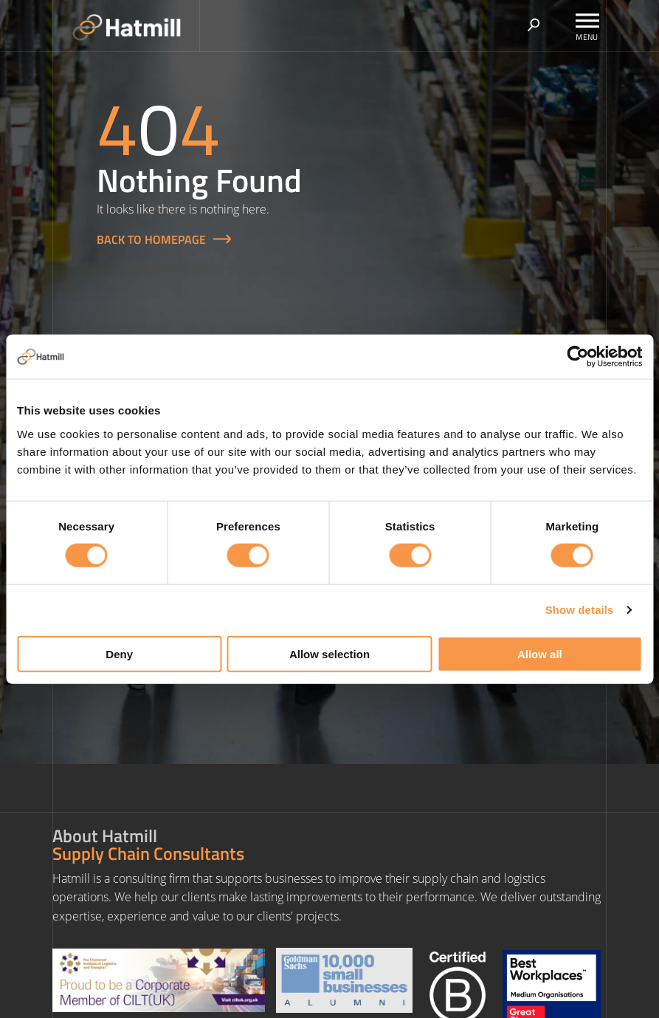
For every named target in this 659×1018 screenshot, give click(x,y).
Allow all (539, 653)
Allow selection (329, 653)
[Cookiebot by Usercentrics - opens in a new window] (577, 357)
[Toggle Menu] (587, 20)
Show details (579, 610)
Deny (119, 653)
